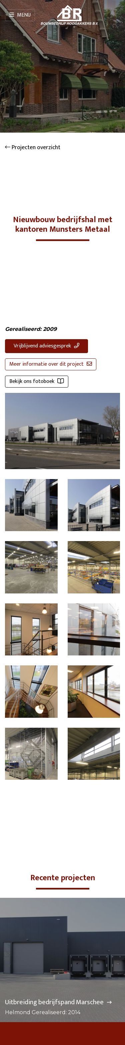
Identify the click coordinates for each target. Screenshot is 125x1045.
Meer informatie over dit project (50, 364)
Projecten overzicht (32, 148)
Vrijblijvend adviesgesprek (46, 345)
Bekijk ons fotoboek (36, 381)
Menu (20, 15)
